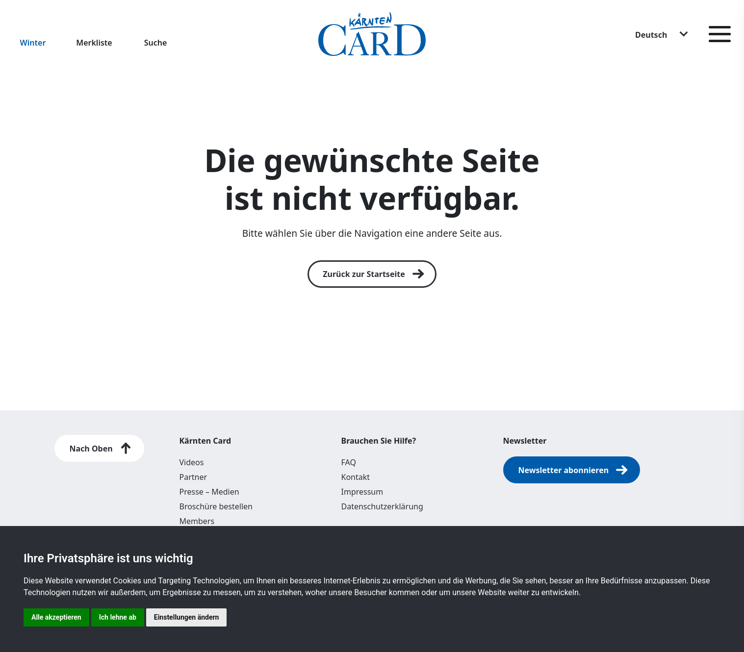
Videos (192, 462)
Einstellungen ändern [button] (186, 617)
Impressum (362, 491)
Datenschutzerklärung (382, 506)
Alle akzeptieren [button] (56, 617)
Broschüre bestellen (216, 506)
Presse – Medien (209, 491)
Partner (193, 477)
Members (197, 521)
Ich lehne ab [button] (117, 617)
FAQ (348, 462)
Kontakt (355, 477)
